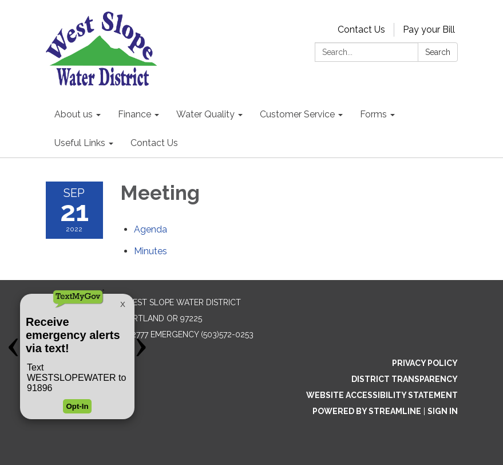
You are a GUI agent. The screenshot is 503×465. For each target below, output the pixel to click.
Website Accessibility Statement (382, 395)
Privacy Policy (425, 363)
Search (437, 52)
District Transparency (404, 379)
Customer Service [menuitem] (297, 114)
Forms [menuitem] (373, 114)
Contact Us (361, 29)
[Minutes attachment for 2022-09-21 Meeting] (150, 251)
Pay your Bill (429, 29)
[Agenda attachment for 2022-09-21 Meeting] (150, 229)
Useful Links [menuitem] (79, 142)
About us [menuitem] (73, 114)
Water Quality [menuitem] (205, 114)
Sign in (442, 411)
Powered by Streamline (366, 411)
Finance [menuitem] (134, 114)
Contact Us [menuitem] (154, 142)
